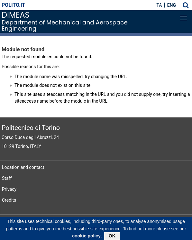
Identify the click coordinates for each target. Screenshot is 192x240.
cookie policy (86, 236)
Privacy (9, 189)
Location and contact (23, 167)
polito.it (13, 5)
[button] (185, 5)
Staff (7, 178)
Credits (9, 200)
